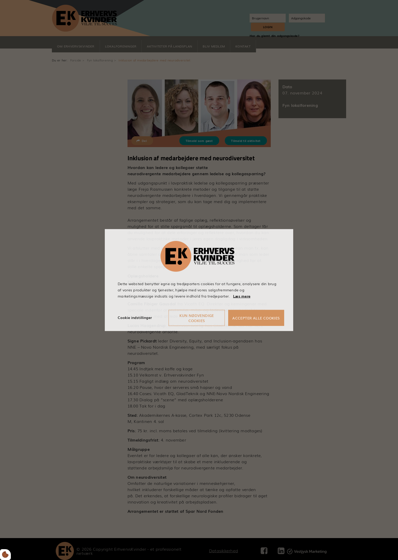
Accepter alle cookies (256, 317)
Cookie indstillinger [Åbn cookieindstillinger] (135, 317)
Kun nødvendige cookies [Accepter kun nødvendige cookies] (196, 318)
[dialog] (199, 280)
